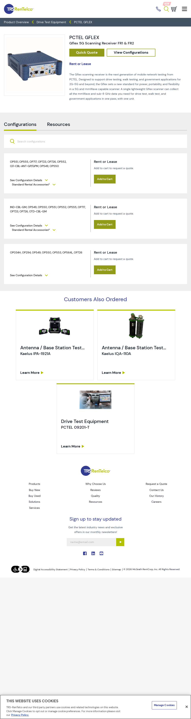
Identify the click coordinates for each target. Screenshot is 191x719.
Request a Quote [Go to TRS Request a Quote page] (156, 484)
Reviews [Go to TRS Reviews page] (95, 490)
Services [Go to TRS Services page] (34, 508)
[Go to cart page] (174, 9)
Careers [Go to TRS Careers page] (156, 501)
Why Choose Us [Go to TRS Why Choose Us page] (95, 484)
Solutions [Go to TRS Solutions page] (34, 501)
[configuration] (131, 53)
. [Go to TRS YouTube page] (101, 553)
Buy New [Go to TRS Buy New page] (34, 490)
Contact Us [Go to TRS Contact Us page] (156, 490)
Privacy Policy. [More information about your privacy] (20, 715)
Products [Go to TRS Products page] (34, 484)
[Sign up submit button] (120, 542)
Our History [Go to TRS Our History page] (156, 496)
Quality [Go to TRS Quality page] (95, 496)
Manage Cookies (164, 705)
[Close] (186, 706)
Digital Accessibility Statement (50, 569)
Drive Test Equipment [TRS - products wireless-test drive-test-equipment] (51, 22)
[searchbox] (33, 161)
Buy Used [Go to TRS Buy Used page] (35, 496)
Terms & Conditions (98, 569)
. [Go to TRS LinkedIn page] (93, 553)
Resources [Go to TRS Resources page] (95, 501)
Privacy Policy (77, 569)
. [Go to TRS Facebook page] (85, 553)
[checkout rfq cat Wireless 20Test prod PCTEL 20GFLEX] (86, 53)
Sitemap (116, 569)
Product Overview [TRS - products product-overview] (16, 22)
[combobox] (95, 160)
